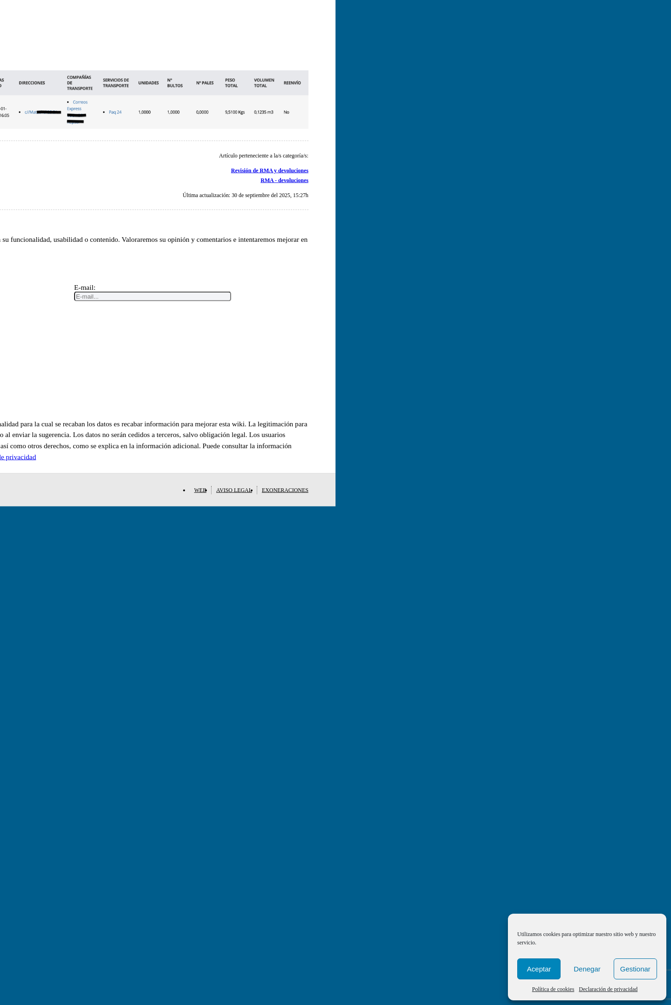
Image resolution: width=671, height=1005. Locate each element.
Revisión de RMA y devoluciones (269, 170)
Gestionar (635, 969)
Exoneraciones (285, 489)
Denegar (587, 969)
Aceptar (539, 969)
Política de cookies (553, 989)
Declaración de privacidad (608, 989)
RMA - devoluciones (284, 180)
